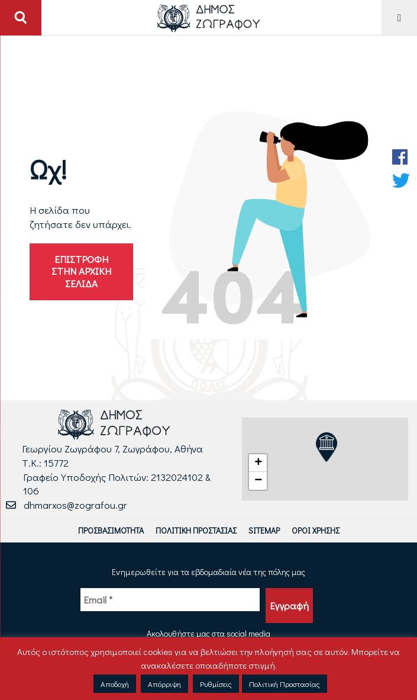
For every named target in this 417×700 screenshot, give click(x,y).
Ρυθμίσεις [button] (216, 684)
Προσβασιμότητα (111, 530)
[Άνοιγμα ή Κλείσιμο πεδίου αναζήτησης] (20, 18)
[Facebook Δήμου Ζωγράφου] (401, 157)
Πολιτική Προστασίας (196, 530)
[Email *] (170, 600)
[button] (258, 463)
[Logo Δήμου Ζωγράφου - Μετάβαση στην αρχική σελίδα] (208, 17)
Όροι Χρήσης (316, 530)
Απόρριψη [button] (164, 684)
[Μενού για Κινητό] (399, 17)
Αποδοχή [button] (115, 684)
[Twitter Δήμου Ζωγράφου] (401, 181)
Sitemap (264, 530)
